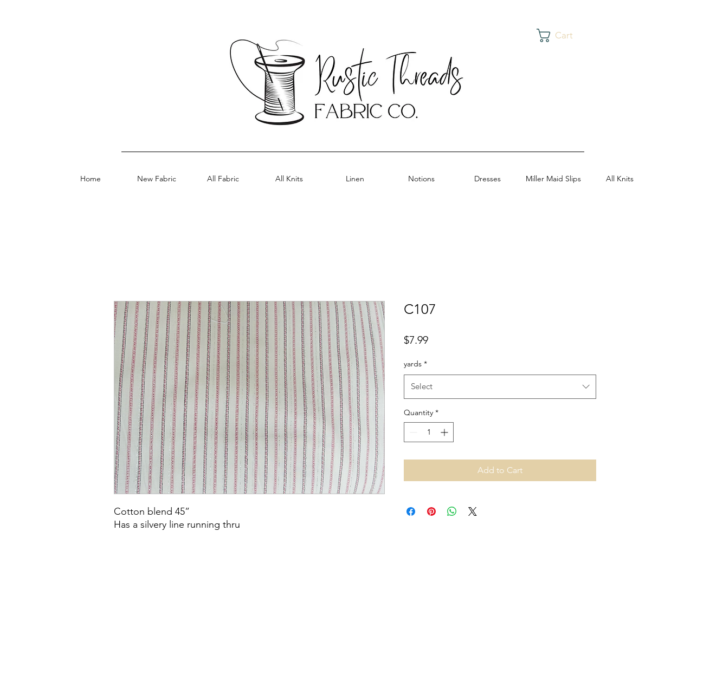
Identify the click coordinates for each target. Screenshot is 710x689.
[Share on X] (472, 511)
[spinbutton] (428, 432)
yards (415, 364)
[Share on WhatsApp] (452, 511)
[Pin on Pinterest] (431, 511)
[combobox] (500, 386)
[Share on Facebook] (410, 511)
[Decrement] (412, 432)
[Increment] (445, 432)
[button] (563, 35)
